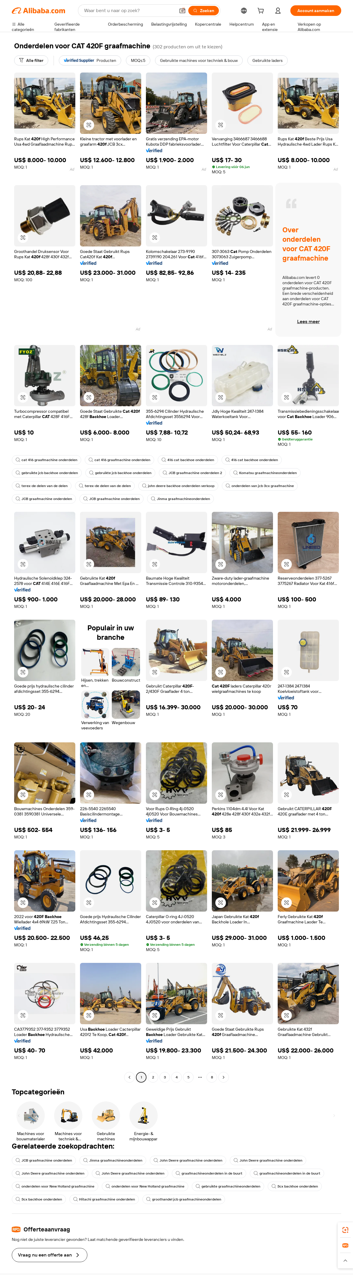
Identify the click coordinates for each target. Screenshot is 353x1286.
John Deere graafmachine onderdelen (188, 1160)
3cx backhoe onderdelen (295, 1186)
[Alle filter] (31, 60)
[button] (182, 10)
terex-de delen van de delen (42, 486)
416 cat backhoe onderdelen (187, 460)
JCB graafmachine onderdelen (44, 498)
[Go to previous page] (129, 1077)
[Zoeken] (203, 10)
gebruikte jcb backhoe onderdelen (47, 473)
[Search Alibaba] (129, 10)
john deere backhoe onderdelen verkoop (178, 486)
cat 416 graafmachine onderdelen (46, 460)
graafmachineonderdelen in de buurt (209, 1173)
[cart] (261, 11)
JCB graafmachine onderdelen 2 (192, 473)
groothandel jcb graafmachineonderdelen (183, 1199)
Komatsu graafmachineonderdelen (265, 473)
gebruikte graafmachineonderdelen (228, 1186)
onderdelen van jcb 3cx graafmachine (260, 486)
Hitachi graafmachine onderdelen (104, 1199)
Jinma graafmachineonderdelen (180, 498)
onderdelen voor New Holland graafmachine (55, 1186)
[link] (345, 1230)
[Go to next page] (223, 1077)
